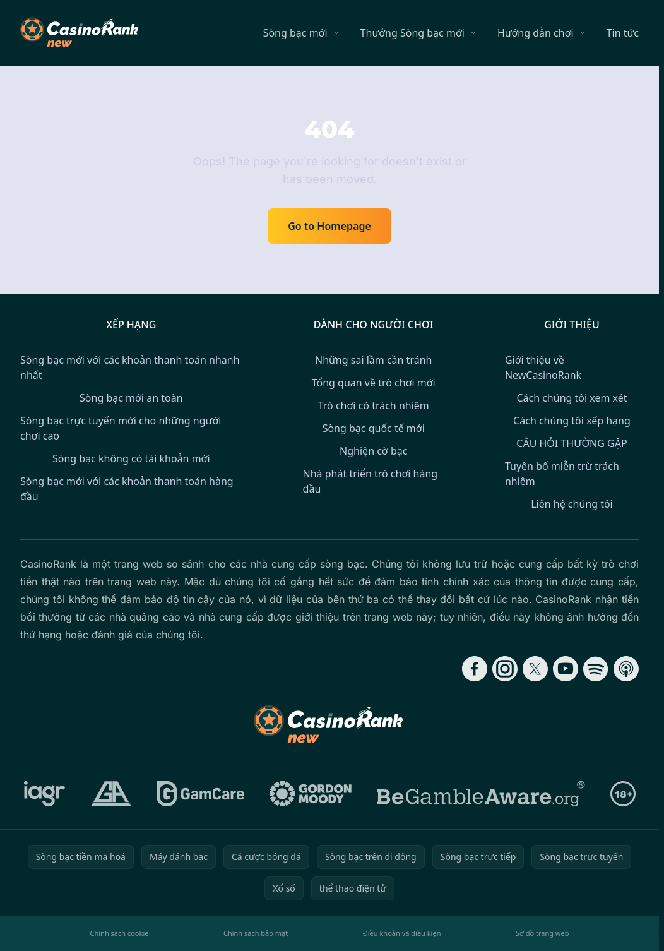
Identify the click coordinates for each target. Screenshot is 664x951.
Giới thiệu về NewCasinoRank (543, 367)
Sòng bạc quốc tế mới (374, 428)
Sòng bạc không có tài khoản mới (131, 458)
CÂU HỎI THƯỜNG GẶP (571, 443)
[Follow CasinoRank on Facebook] (474, 668)
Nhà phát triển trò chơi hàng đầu (370, 481)
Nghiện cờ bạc (373, 451)
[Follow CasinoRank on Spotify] (595, 668)
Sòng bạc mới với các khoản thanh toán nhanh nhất (130, 367)
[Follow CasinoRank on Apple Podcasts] (626, 668)
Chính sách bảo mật (255, 933)
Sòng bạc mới (295, 33)
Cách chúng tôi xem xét (571, 398)
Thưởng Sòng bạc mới (412, 33)
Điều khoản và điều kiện (402, 933)
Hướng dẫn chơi (535, 33)
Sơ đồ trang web (542, 933)
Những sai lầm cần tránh (373, 360)
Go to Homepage (329, 226)
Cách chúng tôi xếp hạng (572, 421)
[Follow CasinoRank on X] (535, 668)
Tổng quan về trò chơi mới (374, 383)
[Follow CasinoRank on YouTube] (565, 668)
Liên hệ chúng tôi (572, 504)
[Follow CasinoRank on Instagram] (505, 668)
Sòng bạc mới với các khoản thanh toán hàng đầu (127, 488)
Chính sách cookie (119, 933)
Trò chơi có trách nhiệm (373, 405)
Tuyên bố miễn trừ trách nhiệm (562, 473)
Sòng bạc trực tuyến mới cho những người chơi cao (120, 428)
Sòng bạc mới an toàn (131, 398)
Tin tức (623, 33)
